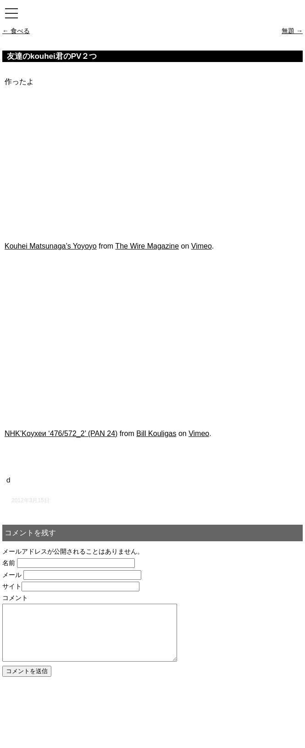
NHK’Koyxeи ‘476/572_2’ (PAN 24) (61, 433)
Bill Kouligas (156, 433)
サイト (12, 586)
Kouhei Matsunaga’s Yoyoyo (51, 246)
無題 (292, 30)
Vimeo (201, 246)
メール (12, 574)
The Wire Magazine (147, 246)
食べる (16, 30)
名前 (8, 563)
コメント (15, 597)
